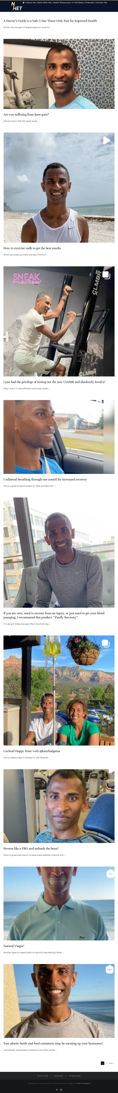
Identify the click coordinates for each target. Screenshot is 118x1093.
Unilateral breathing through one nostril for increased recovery (45, 479)
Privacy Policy (75, 1076)
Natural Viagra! (13, 946)
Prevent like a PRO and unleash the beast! (31, 848)
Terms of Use (42, 1076)
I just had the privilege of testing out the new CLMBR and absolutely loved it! (54, 382)
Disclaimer (58, 1076)
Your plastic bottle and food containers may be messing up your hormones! (53, 1043)
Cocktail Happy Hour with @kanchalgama (31, 751)
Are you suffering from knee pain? (26, 114)
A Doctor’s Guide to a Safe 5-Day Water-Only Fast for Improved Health (50, 21)
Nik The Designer (83, 1083)
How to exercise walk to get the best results (32, 248)
